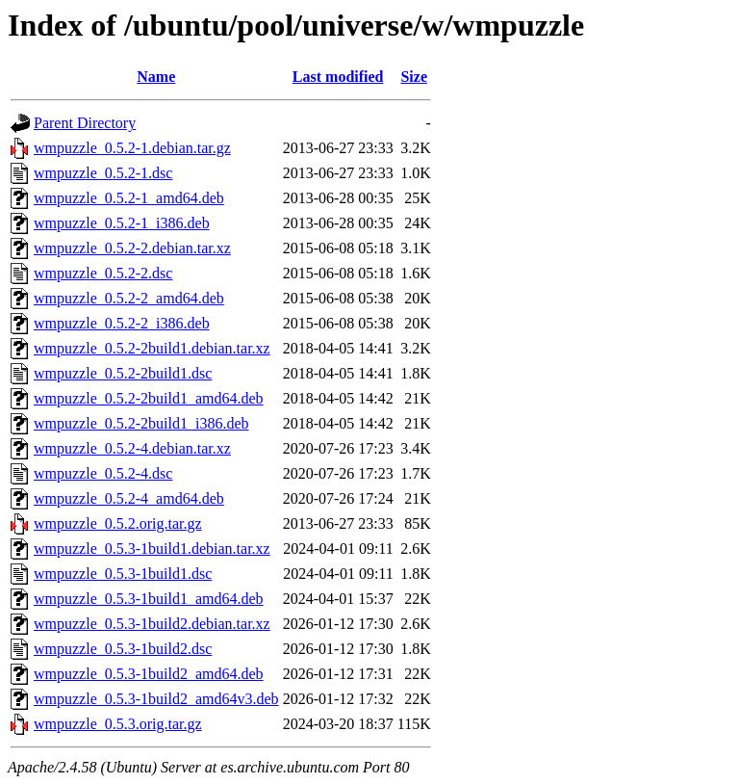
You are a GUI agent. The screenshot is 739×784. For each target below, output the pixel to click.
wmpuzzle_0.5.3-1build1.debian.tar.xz (152, 548)
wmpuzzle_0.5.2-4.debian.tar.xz (132, 448)
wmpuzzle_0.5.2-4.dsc (103, 473)
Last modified (338, 76)
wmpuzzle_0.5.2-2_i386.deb (122, 323)
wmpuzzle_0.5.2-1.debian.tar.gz (132, 148)
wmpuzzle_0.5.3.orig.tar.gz (118, 724)
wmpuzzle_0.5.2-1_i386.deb (122, 223)
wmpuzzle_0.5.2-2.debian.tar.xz (132, 248)
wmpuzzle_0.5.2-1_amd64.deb (129, 198)
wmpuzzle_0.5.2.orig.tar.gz (118, 523)
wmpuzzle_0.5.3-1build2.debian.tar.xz (152, 623)
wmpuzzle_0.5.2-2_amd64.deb (129, 298)
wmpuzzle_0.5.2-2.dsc (103, 273)
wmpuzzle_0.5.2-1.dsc (103, 173)
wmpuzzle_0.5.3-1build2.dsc (123, 648)
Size (413, 76)
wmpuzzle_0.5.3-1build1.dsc (123, 573)
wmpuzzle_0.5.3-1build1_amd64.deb (149, 598)
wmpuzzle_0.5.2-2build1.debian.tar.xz (152, 348)
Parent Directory (85, 123)
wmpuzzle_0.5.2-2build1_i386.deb (141, 423)
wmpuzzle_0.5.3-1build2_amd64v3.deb (156, 699)
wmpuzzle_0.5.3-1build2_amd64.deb (149, 674)
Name (156, 76)
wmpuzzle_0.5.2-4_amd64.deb (129, 498)
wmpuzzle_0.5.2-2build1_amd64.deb (149, 398)
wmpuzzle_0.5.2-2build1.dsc (123, 373)
